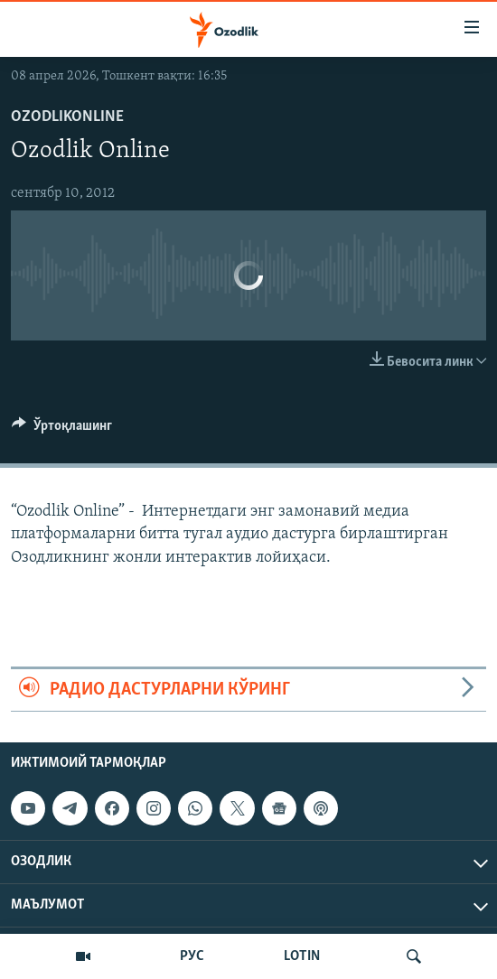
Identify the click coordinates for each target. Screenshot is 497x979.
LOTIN (302, 956)
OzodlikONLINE (67, 117)
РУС (192, 956)
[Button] (62, 430)
